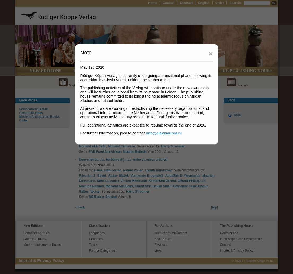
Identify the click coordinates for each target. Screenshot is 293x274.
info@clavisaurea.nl (164, 133)
